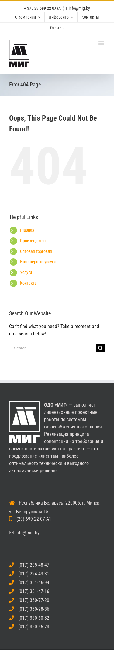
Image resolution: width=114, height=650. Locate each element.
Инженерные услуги (38, 261)
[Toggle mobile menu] (101, 43)
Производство (33, 240)
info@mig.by (79, 8)
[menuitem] (27, 17)
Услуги (26, 272)
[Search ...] (52, 348)
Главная (27, 230)
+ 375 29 (40, 8)
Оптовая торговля (36, 251)
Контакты (29, 283)
